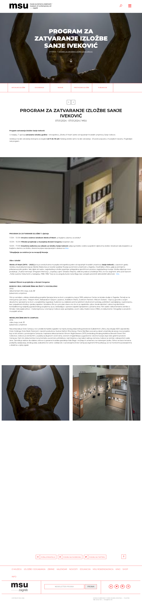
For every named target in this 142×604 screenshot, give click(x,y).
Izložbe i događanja (34, 569)
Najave (60, 87)
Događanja (39, 87)
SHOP (125, 569)
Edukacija (85, 569)
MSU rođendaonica (103, 569)
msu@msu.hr (108, 599)
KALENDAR (62, 569)
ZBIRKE (51, 569)
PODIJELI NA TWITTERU (94, 557)
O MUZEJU (17, 569)
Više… (118, 274)
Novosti (73, 569)
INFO (14, 577)
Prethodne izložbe (81, 87)
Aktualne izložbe (18, 87)
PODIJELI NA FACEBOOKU (69, 557)
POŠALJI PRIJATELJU (45, 557)
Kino (118, 569)
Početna (52, 52)
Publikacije (102, 87)
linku (67, 248)
